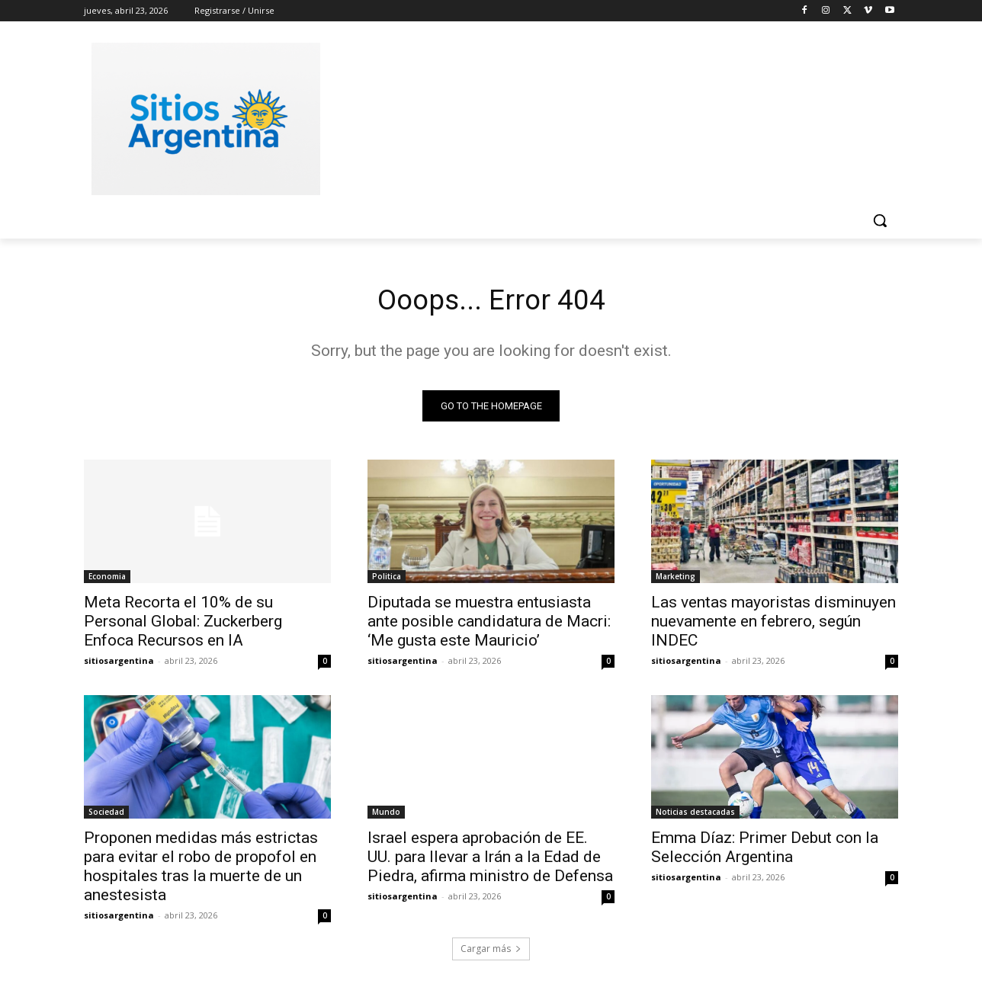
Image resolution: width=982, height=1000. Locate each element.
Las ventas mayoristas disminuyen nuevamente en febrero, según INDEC (773, 624)
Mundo (386, 814)
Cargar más (491, 951)
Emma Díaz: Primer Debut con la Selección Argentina (764, 850)
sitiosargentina (119, 663)
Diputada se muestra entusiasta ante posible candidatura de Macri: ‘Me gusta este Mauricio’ (489, 624)
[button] (880, 220)
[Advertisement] (605, 116)
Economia (107, 579)
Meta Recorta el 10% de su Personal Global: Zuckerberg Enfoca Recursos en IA (183, 624)
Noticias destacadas (695, 814)
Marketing (675, 579)
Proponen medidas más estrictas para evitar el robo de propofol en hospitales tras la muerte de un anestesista (201, 869)
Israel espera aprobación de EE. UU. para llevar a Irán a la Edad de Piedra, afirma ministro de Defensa (490, 860)
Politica (386, 579)
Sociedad (106, 814)
